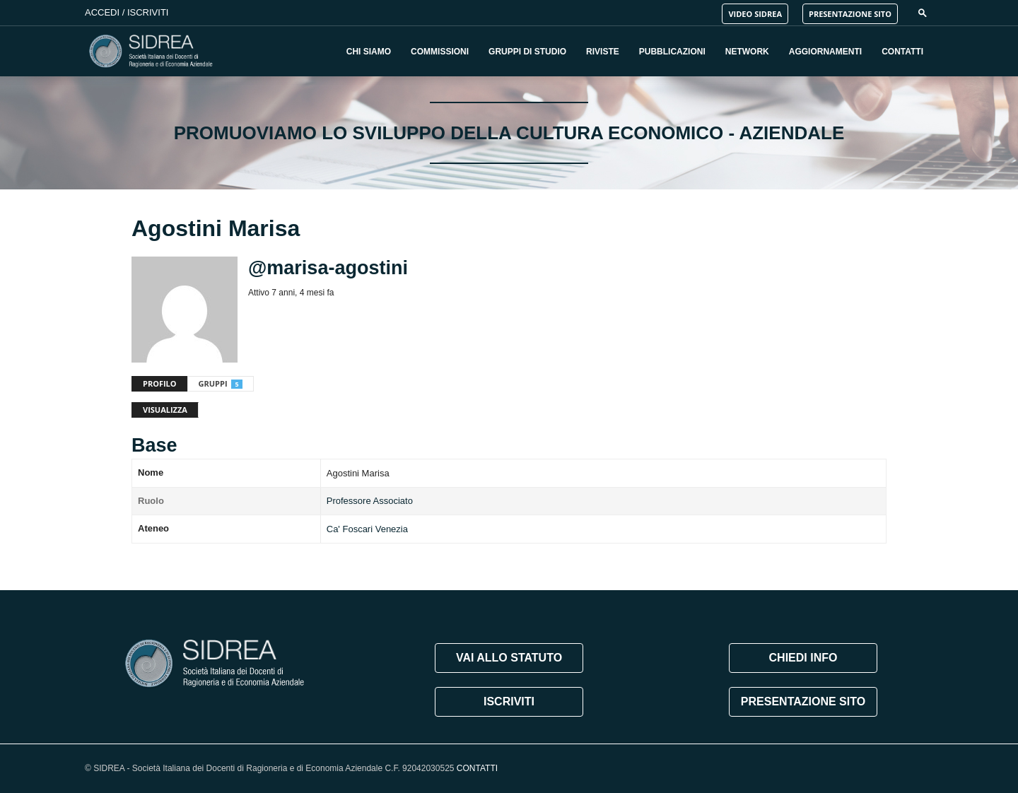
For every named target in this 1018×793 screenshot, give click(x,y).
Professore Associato (370, 500)
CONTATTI (477, 768)
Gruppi (220, 383)
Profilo (160, 383)
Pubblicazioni (672, 52)
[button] (922, 12)
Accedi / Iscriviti (126, 12)
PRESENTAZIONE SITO (850, 13)
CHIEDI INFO (803, 658)
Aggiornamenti (825, 52)
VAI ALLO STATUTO (509, 658)
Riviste (602, 52)
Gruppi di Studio (527, 52)
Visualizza (165, 409)
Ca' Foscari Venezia (367, 529)
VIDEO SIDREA (755, 13)
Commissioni (440, 52)
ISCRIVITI (509, 701)
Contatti (902, 52)
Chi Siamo (368, 52)
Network (747, 52)
